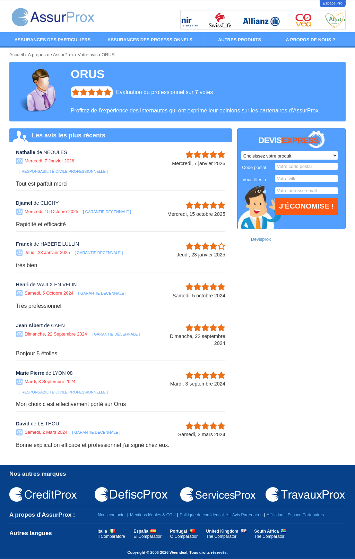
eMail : (261, 191)
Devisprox (261, 239)
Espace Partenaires (305, 515)
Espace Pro (333, 3)
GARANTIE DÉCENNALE (107, 212)
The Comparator (221, 536)
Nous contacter (112, 515)
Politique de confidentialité (204, 515)
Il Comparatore (111, 536)
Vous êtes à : (255, 179)
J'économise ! (306, 206)
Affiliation (275, 515)
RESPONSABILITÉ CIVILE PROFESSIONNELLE (63, 171)
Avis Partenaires (247, 515)
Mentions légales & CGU (152, 515)
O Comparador (184, 536)
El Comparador (147, 536)
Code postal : (255, 167)
